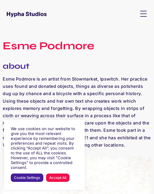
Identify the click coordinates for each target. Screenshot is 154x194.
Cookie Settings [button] (27, 177)
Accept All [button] (57, 177)
